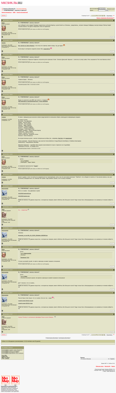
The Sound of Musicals (21, 8)
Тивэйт (36, 166)
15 (102, 15)
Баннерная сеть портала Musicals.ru (9, 386)
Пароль (91, 10)
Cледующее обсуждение (64, 337)
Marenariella (5, 188)
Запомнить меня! (110, 8)
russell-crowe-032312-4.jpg (25, 303)
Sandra (3, 42)
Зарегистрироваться (7, 12)
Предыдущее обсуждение (52, 337)
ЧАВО (14, 12)
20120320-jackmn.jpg (24, 196)
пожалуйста (46, 49)
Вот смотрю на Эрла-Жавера (26, 45)
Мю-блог (60, 138)
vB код (3, 355)
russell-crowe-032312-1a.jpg (25, 300)
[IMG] (3, 357)
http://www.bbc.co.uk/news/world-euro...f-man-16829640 (33, 101)
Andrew (4, 117)
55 (104, 15)
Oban (3, 23)
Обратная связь (100, 366)
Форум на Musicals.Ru (9, 8)
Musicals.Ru (107, 366)
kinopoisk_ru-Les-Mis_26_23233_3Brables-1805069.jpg (32, 235)
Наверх (113, 366)
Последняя (109, 15)
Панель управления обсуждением (105, 17)
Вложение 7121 (25, 257)
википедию (69, 138)
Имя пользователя (94, 8)
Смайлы (3, 356)
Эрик (3, 209)
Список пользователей (22, 12)
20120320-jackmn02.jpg (24, 193)
